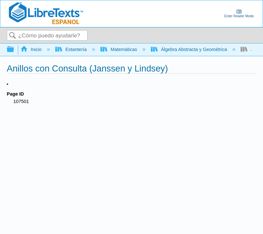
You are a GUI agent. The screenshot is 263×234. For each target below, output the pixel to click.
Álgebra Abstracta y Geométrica (190, 49)
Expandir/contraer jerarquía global (14, 50)
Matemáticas (119, 49)
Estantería (71, 49)
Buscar (13, 36)
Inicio (31, 49)
